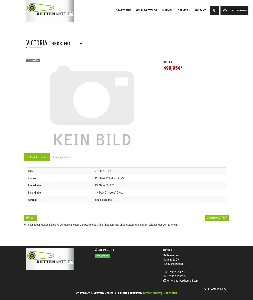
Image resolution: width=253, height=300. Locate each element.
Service (184, 10)
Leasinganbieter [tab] (62, 157)
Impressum (170, 293)
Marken (167, 10)
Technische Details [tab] (37, 157)
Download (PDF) (217, 217)
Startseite (123, 10)
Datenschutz (152, 293)
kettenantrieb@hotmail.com (182, 280)
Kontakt (200, 10)
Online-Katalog (146, 10)
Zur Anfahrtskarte (216, 289)
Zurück (30, 217)
